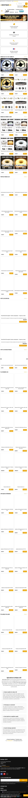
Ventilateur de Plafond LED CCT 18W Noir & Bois (21, 468)
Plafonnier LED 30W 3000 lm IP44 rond (21, 427)
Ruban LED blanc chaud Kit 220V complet (7, 151)
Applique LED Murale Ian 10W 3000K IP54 (7, 529)
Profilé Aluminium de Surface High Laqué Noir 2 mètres (7, 231)
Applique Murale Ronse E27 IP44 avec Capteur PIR (7, 568)
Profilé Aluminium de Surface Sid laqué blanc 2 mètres (7, 212)
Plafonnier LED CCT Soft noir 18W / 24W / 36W (7, 408)
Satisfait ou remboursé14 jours (14, 35)
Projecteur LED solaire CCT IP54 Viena (21, 667)
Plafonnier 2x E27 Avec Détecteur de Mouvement (21, 448)
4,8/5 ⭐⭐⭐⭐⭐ (15, 1)
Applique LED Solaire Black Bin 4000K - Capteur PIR (21, 607)
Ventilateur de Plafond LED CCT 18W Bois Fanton (7, 468)
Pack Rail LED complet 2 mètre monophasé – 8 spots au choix (13, 339)
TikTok (7, 774)
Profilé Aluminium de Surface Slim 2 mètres (7, 192)
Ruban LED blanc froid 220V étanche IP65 (7, 132)
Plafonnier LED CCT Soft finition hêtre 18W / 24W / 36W (7, 388)
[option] (7, 360)
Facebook (2, 774)
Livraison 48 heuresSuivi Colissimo (14, 27)
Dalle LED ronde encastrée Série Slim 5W (7, 365)
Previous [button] (1, 359)
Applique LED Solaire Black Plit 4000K (20, 587)
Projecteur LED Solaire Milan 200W (21, 648)
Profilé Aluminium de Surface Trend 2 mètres (7, 251)
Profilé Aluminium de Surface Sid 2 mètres (21, 192)
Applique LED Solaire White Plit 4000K (7, 587)
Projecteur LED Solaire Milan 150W (7, 648)
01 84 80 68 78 (8, 1)
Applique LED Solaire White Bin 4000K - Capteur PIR (7, 607)
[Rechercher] (21, 4)
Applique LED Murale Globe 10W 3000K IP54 (7, 510)
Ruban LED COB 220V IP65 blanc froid (21, 151)
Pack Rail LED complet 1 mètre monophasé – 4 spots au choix (13, 315)
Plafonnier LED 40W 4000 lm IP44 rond (7, 447)
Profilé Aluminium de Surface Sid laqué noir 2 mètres (21, 212)
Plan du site (2, 1)
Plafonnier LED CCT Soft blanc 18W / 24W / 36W (21, 408)
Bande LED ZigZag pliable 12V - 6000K (21, 91)
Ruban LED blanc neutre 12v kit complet (21, 72)
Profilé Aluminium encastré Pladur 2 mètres (21, 290)
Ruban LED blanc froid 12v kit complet (7, 72)
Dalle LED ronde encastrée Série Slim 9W (21, 365)
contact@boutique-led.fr (6, 766)
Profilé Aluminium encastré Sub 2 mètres (7, 270)
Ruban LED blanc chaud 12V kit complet (7, 91)
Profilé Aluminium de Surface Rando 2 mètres (20, 251)
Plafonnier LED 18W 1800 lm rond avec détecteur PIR (7, 428)
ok (23, 780)
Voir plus (25, 56)
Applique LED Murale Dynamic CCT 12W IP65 (21, 530)
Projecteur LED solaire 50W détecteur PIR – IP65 (7, 668)
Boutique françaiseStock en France (14, 52)
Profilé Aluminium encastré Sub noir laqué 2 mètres (7, 291)
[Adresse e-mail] (10, 780)
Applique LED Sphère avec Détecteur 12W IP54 (21, 568)
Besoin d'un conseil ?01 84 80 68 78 (14, 43)
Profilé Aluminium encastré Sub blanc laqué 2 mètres (20, 271)
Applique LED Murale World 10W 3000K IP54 (21, 510)
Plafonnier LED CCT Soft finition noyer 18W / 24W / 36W (20, 388)
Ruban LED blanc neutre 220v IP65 (21, 132)
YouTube (4, 774)
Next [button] (27, 359)
